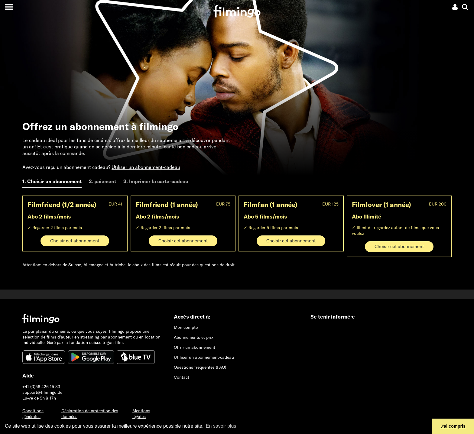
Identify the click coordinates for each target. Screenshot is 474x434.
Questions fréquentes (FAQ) (200, 367)
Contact (181, 377)
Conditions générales (33, 413)
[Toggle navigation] (9, 7)
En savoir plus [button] (221, 426)
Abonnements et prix (193, 337)
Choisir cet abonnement (74, 241)
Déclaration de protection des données (89, 413)
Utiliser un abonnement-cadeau (146, 167)
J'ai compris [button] (453, 426)
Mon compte (186, 327)
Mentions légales (141, 413)
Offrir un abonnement (194, 347)
